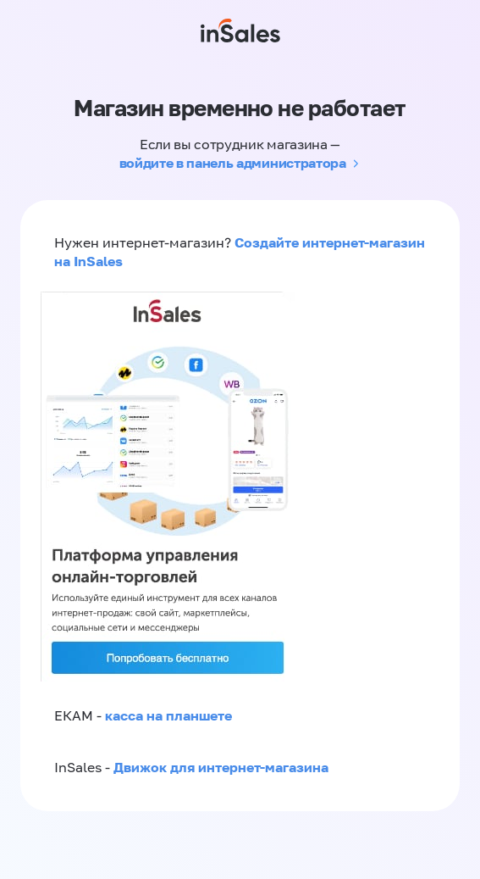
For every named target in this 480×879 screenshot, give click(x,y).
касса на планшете (168, 715)
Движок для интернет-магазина (220, 767)
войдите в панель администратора (232, 162)
